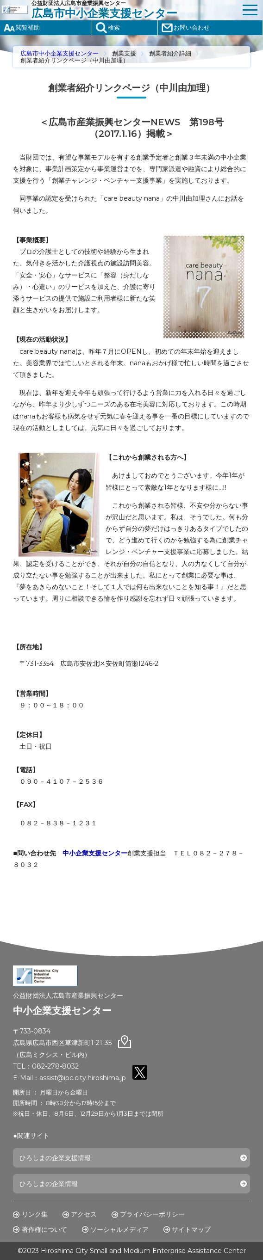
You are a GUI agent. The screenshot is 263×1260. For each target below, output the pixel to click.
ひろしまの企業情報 (48, 1184)
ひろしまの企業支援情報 (55, 1158)
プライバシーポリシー (152, 1214)
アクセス (84, 1214)
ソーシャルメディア (119, 1229)
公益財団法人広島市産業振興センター (134, 10)
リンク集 (35, 1214)
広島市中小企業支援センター (59, 53)
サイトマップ (191, 1229)
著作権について (44, 1229)
